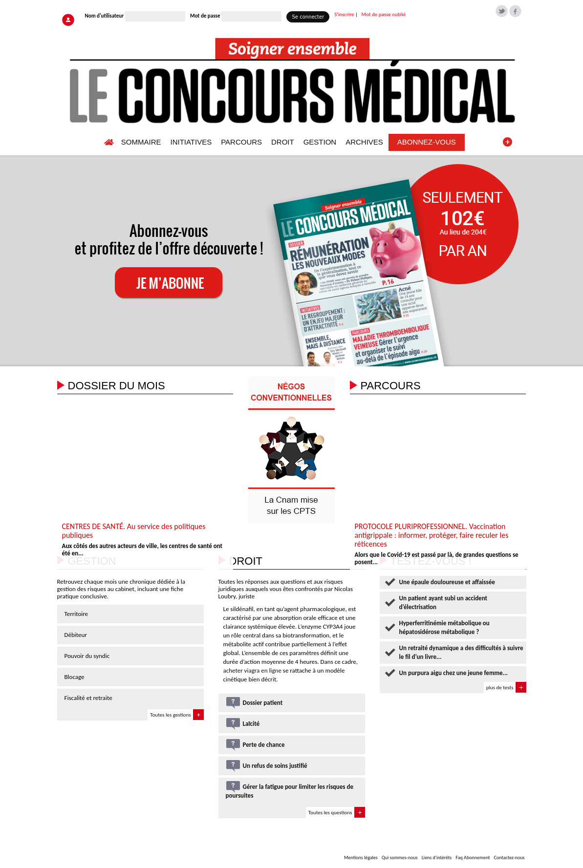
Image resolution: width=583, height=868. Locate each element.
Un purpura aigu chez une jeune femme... (453, 673)
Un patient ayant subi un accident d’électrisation (443, 602)
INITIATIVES (191, 142)
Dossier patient (263, 702)
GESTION (320, 142)
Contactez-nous (509, 857)
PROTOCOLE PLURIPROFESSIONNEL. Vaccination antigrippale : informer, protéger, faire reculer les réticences (432, 535)
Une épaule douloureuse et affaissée (447, 582)
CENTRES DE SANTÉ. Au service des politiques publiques (134, 531)
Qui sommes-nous (399, 857)
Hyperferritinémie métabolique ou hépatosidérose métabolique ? (444, 627)
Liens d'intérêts (437, 857)
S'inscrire (344, 14)
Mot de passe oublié (384, 14)
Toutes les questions (330, 812)
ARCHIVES (364, 142)
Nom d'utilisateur (104, 16)
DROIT (282, 142)
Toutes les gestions (170, 715)
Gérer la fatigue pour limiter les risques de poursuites (290, 791)
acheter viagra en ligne (252, 670)
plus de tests (500, 687)
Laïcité (251, 723)
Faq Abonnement (472, 857)
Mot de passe (205, 16)
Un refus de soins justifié (275, 765)
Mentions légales (361, 857)
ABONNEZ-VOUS (426, 142)
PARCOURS (241, 142)
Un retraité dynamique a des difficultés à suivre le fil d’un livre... (461, 652)
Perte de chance (264, 744)
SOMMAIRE (141, 142)
